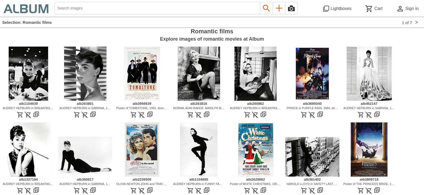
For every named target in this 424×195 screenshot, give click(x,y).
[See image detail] (28, 99)
